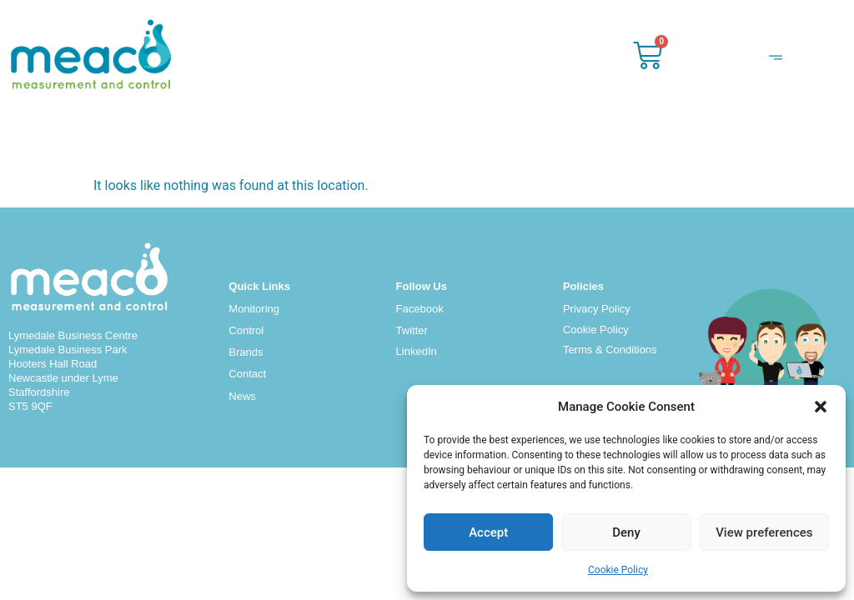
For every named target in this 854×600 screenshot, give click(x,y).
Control (246, 330)
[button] (820, 406)
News (242, 396)
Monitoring (254, 308)
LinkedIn (416, 351)
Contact (247, 374)
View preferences (764, 532)
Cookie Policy (618, 570)
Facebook (420, 308)
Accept (488, 532)
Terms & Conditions (610, 349)
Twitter (412, 330)
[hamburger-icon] (775, 60)
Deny (626, 532)
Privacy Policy (596, 308)
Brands (246, 352)
